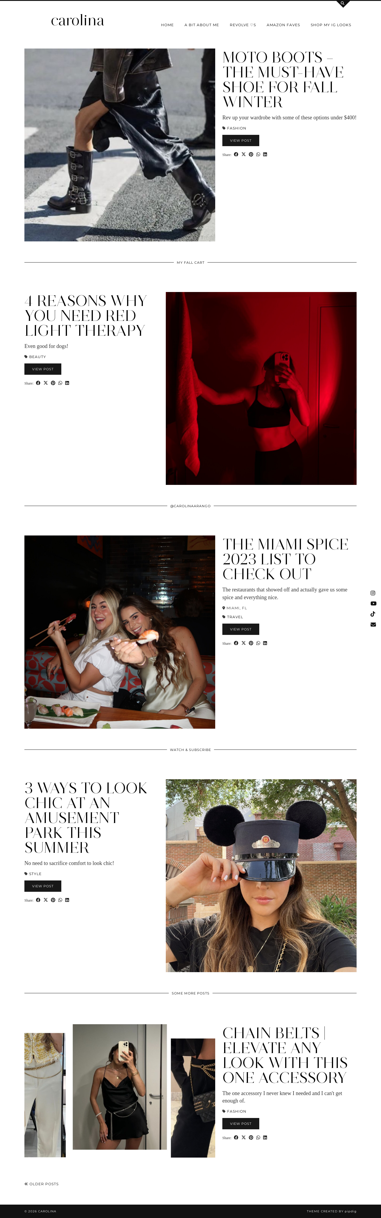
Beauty (37, 357)
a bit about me (202, 25)
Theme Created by (332, 1211)
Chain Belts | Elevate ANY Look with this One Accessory (285, 1055)
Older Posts (41, 1184)
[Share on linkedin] (265, 154)
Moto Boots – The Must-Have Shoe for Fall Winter (283, 79)
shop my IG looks (331, 25)
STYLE (35, 874)
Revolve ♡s (243, 25)
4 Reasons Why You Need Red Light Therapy (85, 316)
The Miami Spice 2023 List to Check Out (285, 559)
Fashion (236, 128)
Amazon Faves (283, 25)
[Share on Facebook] (236, 154)
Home (167, 25)
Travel (235, 617)
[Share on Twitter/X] (243, 154)
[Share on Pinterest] (251, 154)
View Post (241, 140)
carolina (77, 20)
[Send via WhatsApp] (258, 154)
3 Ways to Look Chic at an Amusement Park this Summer (86, 818)
